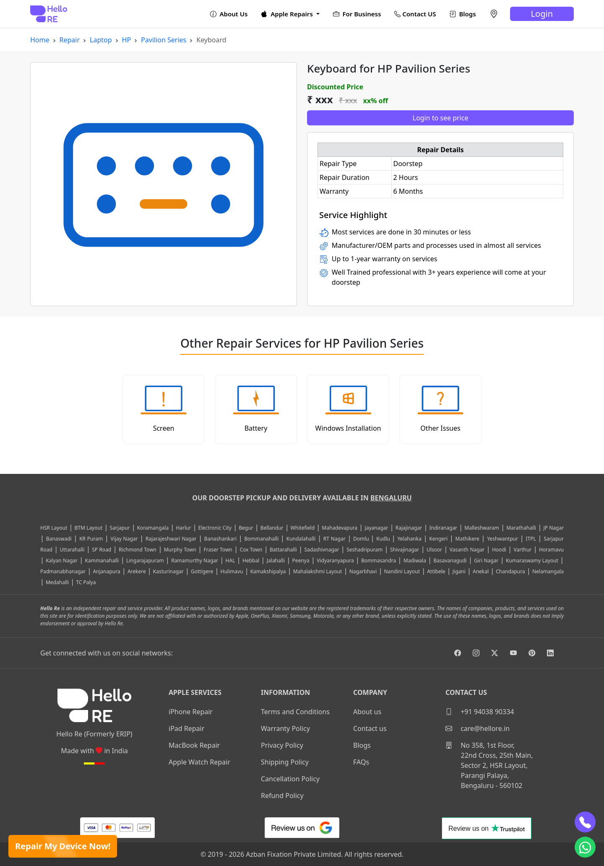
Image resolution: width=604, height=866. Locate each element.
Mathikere (467, 538)
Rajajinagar (409, 527)
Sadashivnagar (322, 549)
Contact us (370, 728)
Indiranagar (443, 527)
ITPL (531, 538)
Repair (70, 39)
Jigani (459, 571)
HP (126, 39)
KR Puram (91, 538)
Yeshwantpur (502, 538)
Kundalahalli (301, 538)
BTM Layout (89, 527)
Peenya (301, 560)
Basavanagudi (449, 560)
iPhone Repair (191, 711)
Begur (246, 527)
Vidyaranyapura (335, 560)
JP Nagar (553, 527)
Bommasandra (378, 560)
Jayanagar (376, 527)
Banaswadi (59, 538)
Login (542, 13)
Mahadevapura (339, 527)
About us (367, 711)
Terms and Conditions (295, 711)
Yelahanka (409, 538)
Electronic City (215, 527)
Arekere (137, 571)
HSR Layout (53, 527)
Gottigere (202, 571)
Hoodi (499, 549)
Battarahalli (283, 549)
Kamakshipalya (268, 571)
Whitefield (303, 527)
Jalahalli (276, 560)
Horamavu (551, 549)
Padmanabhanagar (63, 571)
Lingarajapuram (145, 560)
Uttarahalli (72, 549)
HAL (230, 560)
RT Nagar (334, 538)
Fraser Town (218, 549)
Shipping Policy (285, 762)
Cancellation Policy (290, 778)
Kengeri (438, 538)
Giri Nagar (486, 560)
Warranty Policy (285, 728)
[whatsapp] (585, 847)
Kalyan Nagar (62, 560)
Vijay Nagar (124, 538)
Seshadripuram (364, 549)
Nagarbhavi (363, 571)
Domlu (362, 538)
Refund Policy (282, 795)
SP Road (101, 549)
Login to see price (441, 117)
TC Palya (86, 582)
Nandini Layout (402, 571)
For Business (357, 14)
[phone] (585, 821)
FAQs (361, 762)
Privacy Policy (282, 745)
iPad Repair (186, 728)
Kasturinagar (168, 571)
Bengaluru (391, 497)
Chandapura (510, 571)
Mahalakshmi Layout (317, 571)
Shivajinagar (404, 549)
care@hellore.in (477, 728)
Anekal (481, 571)
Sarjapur (120, 527)
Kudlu (384, 538)
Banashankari (220, 538)
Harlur (183, 527)
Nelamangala (548, 571)
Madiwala (415, 560)
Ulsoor (434, 549)
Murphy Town (180, 549)
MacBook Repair (194, 745)
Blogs (463, 14)
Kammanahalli (102, 560)
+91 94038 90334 (479, 711)
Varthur (523, 549)
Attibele (436, 571)
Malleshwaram (481, 527)
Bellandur (272, 527)
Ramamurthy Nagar (194, 560)
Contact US (415, 14)
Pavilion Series (163, 39)
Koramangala (153, 527)
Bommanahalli (261, 538)
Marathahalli (521, 527)
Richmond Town (137, 549)
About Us (229, 14)
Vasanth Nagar (467, 549)
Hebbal (250, 560)
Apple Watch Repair (199, 762)
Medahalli (57, 582)
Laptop (101, 39)
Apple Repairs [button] (287, 14)
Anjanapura (106, 571)
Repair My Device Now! (62, 846)
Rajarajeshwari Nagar (171, 538)
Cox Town (251, 549)
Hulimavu (232, 571)
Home (39, 39)
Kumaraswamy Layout (532, 560)
